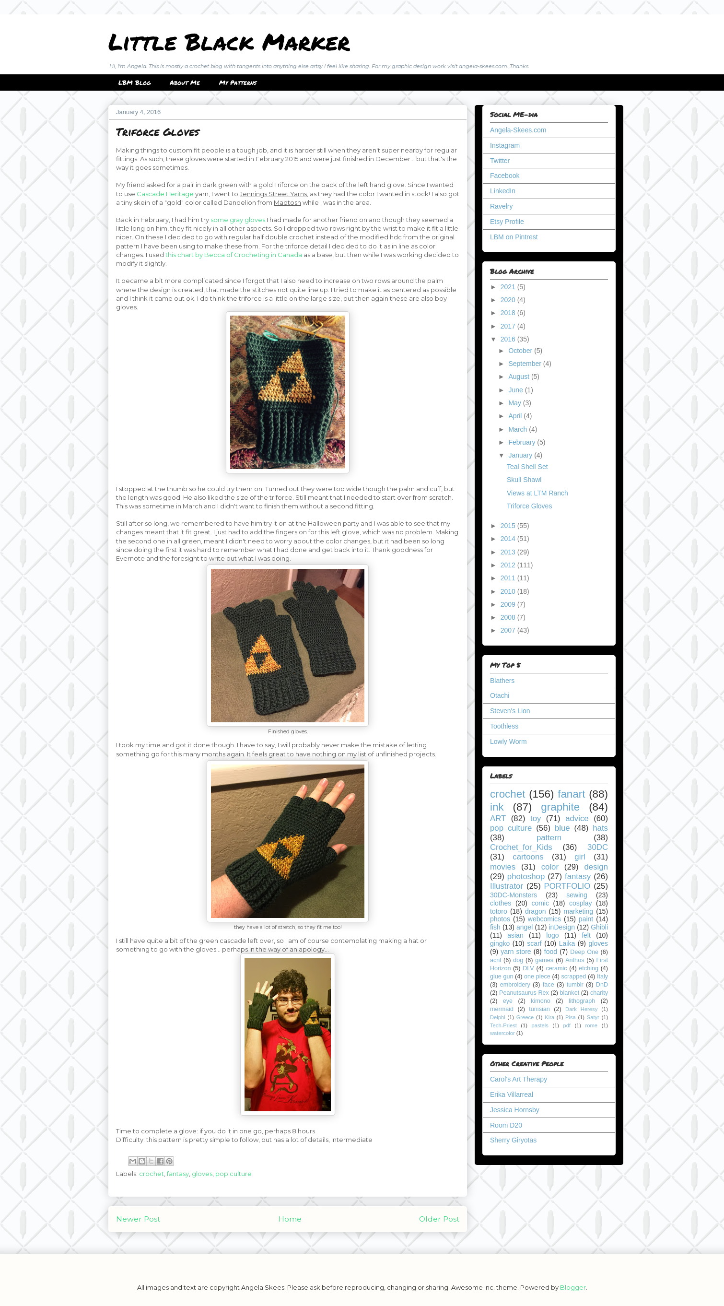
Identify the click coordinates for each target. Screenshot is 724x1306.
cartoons (528, 856)
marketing (578, 911)
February (522, 442)
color (550, 866)
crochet (151, 1173)
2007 (509, 630)
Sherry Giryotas (513, 1140)
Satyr (593, 1017)
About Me (185, 82)
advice (577, 818)
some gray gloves (237, 220)
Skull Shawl (524, 479)
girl (579, 856)
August (519, 376)
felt (586, 935)
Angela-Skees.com (518, 130)
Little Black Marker (229, 41)
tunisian (539, 1009)
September (525, 363)
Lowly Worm (508, 741)
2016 (509, 339)
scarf (534, 943)
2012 (509, 565)
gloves (202, 1173)
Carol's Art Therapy (518, 1079)
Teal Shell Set (527, 467)
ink (497, 807)
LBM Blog (134, 82)
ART (498, 818)
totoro (498, 911)
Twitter (500, 161)
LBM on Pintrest (514, 237)
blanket (570, 992)
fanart (571, 794)
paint (586, 919)
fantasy (178, 1173)
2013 (509, 552)
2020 (509, 300)
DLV (528, 968)
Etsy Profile (507, 221)
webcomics (544, 919)
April (516, 416)
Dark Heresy (581, 1009)
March (518, 429)
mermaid (502, 1009)
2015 (509, 525)
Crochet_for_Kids (521, 847)
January (521, 455)
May (515, 403)
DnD (602, 984)
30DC (597, 847)
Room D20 (506, 1125)
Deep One (584, 952)
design (596, 866)
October (521, 350)
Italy (602, 976)
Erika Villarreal (511, 1094)
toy (535, 818)
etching (588, 968)
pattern (549, 837)
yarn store (516, 951)
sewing (576, 895)
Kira (549, 1017)
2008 (509, 617)
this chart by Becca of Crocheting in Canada (233, 255)
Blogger (573, 1287)
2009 (509, 604)
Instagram (505, 145)
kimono (540, 1001)
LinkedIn (502, 191)
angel (524, 927)
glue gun (501, 976)
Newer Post (138, 1219)
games (544, 960)
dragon (535, 911)
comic (540, 903)
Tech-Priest (503, 1025)
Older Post (439, 1219)
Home (290, 1219)
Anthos (574, 960)
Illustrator (506, 886)
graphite (560, 807)
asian (515, 935)
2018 (509, 313)
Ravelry (501, 206)
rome (591, 1025)
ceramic (556, 968)
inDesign (562, 927)
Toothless (504, 726)
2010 (509, 591)
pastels (539, 1025)
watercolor (502, 1033)
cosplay (580, 903)
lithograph (582, 1001)
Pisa (570, 1017)
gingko (500, 943)
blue (562, 828)
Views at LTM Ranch (537, 493)
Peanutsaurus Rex (524, 992)
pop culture (233, 1173)
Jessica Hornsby (514, 1110)
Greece (525, 1017)
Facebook (504, 175)
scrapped (573, 976)
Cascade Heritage (165, 194)
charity (599, 992)
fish (495, 927)
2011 (509, 578)
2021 (509, 287)
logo (552, 935)
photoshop (526, 876)
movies (502, 866)
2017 (509, 326)
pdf (567, 1025)
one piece (537, 976)
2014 (509, 538)
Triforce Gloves (529, 506)
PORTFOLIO (567, 886)
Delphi (497, 1017)
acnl (495, 960)
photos (500, 919)
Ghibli (599, 927)
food (550, 951)
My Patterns (238, 82)
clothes (500, 903)
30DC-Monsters (513, 895)
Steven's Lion (510, 711)
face (548, 984)
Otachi (499, 695)
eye (508, 1001)
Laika (567, 943)
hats (600, 828)
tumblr (575, 984)
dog (518, 960)
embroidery (515, 984)
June (516, 390)
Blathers (502, 680)
